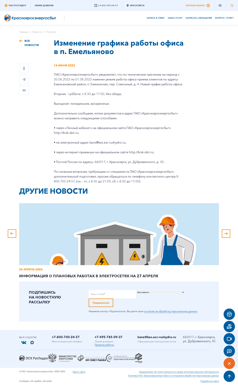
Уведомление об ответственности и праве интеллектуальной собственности (179, 371)
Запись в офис (155, 18)
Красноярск (135, 5)
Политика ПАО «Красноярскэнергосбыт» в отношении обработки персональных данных (173, 375)
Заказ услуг (175, 18)
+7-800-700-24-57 (66, 337)
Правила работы (104, 344)
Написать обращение (199, 18)
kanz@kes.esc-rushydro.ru (157, 337)
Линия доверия (44, 5)
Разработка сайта (210, 381)
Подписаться (101, 302)
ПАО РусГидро (15, 5)
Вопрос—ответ (224, 18)
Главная (23, 31)
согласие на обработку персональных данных (170, 311)
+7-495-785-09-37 (108, 337)
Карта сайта (79, 371)
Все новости (32, 43)
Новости (37, 31)
